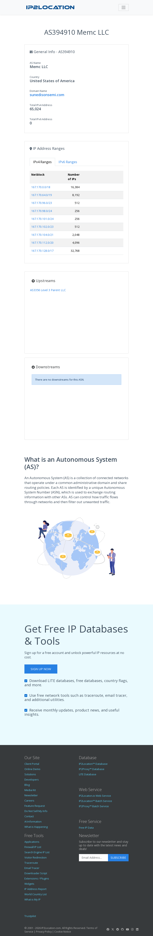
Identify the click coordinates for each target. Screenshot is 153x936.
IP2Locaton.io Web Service (95, 795)
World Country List (35, 894)
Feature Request (34, 806)
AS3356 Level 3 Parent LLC (48, 290)
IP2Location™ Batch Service (95, 801)
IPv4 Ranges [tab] (42, 162)
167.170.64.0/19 (41, 195)
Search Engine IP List (36, 852)
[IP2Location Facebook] (107, 929)
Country (34, 77)
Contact (29, 816)
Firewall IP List (32, 847)
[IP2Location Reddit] (117, 929)
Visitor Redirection (35, 857)
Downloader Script (35, 873)
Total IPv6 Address (41, 119)
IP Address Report (35, 889)
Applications (31, 842)
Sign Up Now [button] (41, 669)
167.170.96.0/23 (41, 203)
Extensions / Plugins (36, 878)
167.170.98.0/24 (41, 211)
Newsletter (31, 795)
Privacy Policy (44, 931)
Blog (27, 785)
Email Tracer (31, 868)
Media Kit (30, 790)
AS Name (35, 63)
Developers (31, 779)
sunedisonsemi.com (47, 94)
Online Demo (32, 769)
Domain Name (38, 91)
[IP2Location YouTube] (127, 929)
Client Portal (31, 764)
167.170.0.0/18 (40, 187)
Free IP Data (86, 827)
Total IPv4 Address (41, 105)
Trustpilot (30, 916)
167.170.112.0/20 (42, 242)
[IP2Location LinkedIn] (137, 929)
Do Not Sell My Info (35, 811)
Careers (29, 800)
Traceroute (31, 863)
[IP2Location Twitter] (112, 929)
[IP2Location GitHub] (122, 929)
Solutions (30, 774)
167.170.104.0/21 (42, 235)
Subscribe (118, 857)
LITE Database (87, 774)
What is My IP (32, 899)
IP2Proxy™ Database (91, 769)
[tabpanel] (76, 214)
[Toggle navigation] (123, 7)
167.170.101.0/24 (42, 219)
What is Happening (36, 827)
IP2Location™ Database (93, 764)
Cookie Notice (62, 931)
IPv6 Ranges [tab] (68, 162)
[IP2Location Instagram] (132, 929)
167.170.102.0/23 (42, 227)
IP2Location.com (51, 928)
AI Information (33, 821)
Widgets (29, 884)
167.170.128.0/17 (42, 251)
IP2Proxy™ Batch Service (94, 806)
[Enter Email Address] (93, 857)
